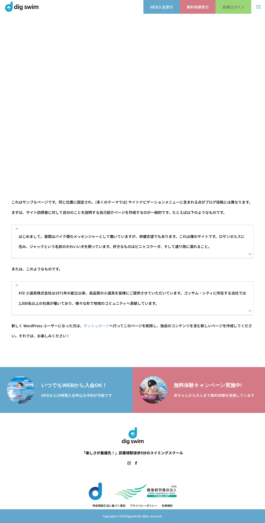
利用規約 (167, 505)
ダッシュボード (96, 325)
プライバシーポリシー (143, 505)
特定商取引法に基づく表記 (109, 505)
